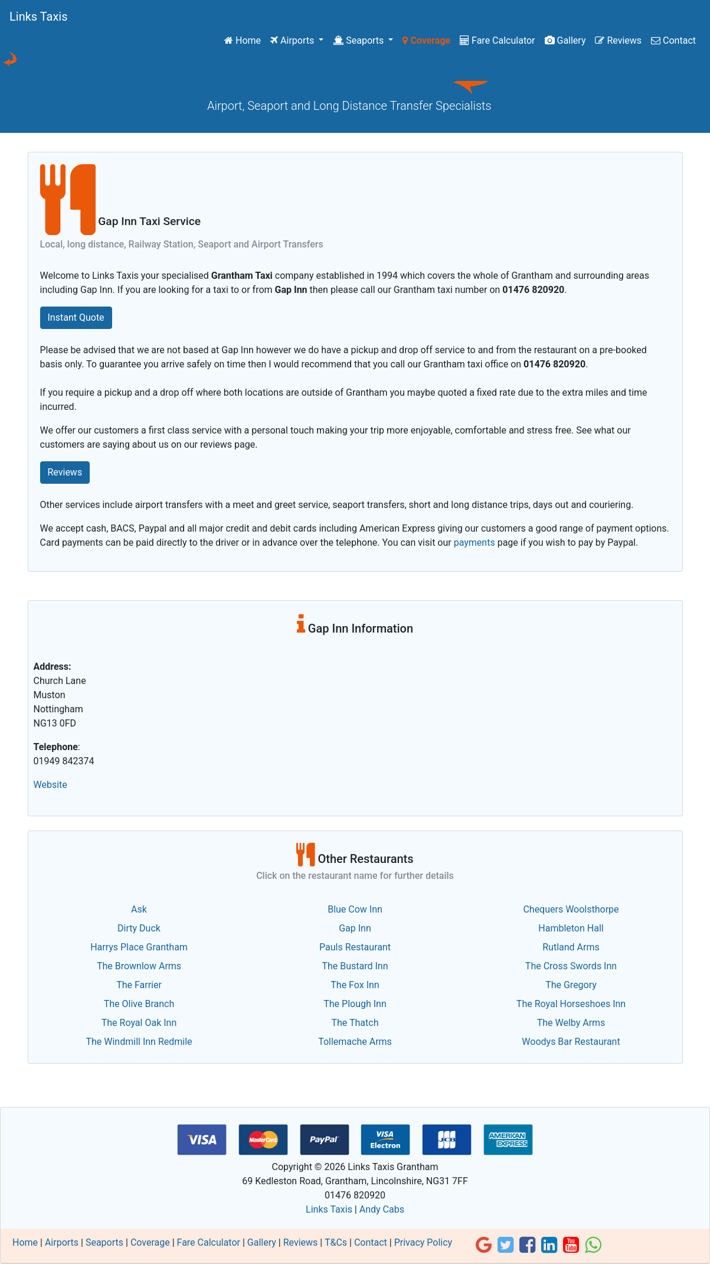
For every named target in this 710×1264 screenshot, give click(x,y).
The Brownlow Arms (139, 966)
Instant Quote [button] (76, 317)
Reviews (618, 40)
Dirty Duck (139, 928)
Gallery (565, 40)
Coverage (426, 40)
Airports (293, 40)
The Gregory (571, 985)
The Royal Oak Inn (139, 1022)
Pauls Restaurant (355, 947)
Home (245, 39)
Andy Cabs (381, 1209)
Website (50, 784)
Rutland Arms (570, 947)
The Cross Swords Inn (571, 966)
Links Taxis (38, 16)
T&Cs (336, 1242)
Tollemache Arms (355, 1041)
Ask (139, 909)
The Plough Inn (355, 1003)
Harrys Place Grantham (139, 947)
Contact (673, 40)
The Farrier (139, 985)
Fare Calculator (497, 40)
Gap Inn (355, 928)
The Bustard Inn (355, 966)
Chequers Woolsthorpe (571, 909)
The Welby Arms (571, 1022)
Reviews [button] (65, 472)
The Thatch (355, 1022)
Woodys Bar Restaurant (571, 1041)
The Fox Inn (355, 985)
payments (474, 542)
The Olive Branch (139, 1003)
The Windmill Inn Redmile (139, 1041)
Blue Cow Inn (355, 909)
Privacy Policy (423, 1242)
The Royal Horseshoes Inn (571, 1003)
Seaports (359, 40)
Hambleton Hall (570, 928)
